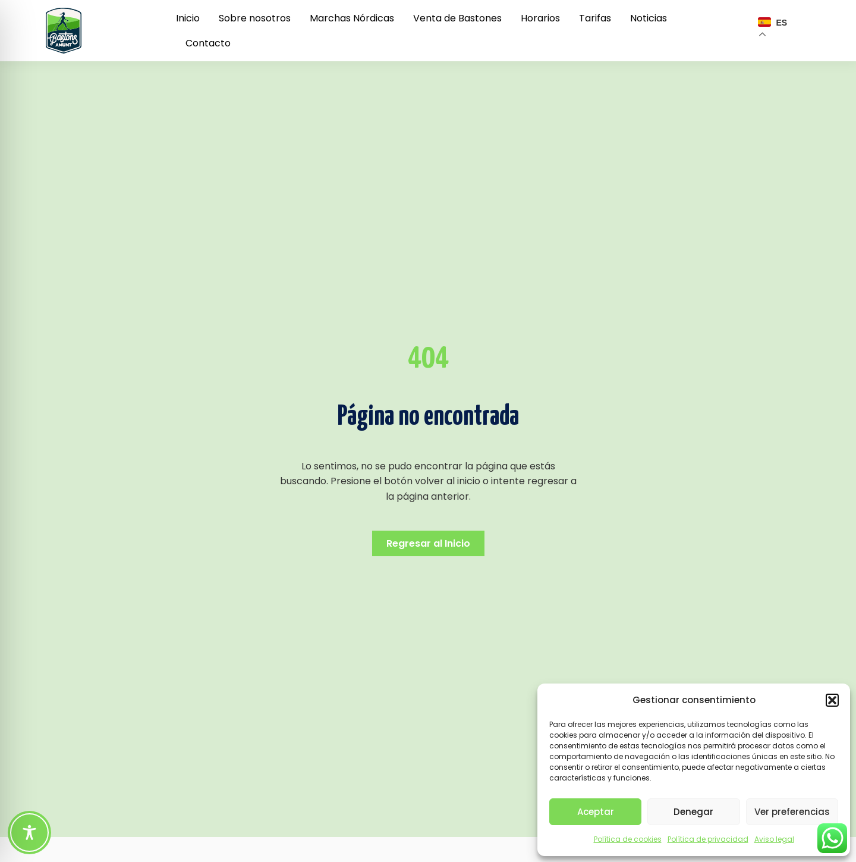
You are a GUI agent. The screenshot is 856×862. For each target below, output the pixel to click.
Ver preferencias (792, 811)
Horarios (540, 18)
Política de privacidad (708, 839)
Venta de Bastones (457, 18)
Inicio (188, 18)
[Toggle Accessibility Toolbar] (29, 832)
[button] (832, 700)
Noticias (648, 18)
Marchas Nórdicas (352, 18)
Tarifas (595, 18)
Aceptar (595, 811)
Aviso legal (774, 839)
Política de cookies (628, 839)
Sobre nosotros (255, 18)
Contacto (208, 43)
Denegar (693, 811)
